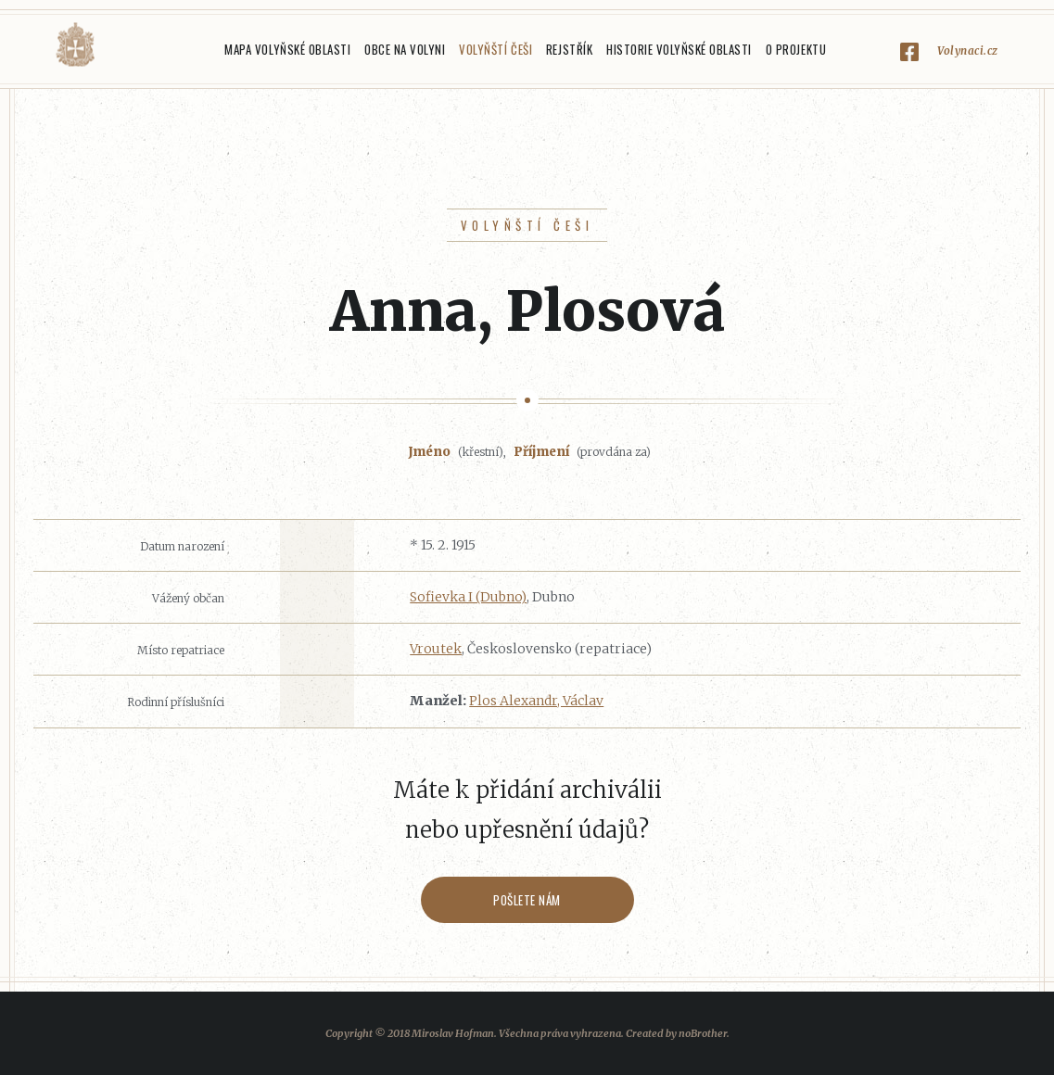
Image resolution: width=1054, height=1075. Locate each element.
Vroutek (436, 648)
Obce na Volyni (404, 49)
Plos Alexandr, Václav (536, 700)
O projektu (796, 49)
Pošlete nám (527, 900)
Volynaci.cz (967, 50)
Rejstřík (569, 49)
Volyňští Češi (495, 49)
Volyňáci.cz (75, 45)
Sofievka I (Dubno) (468, 596)
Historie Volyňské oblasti (679, 49)
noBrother (703, 1033)
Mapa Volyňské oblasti (287, 49)
